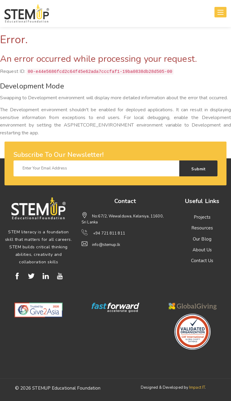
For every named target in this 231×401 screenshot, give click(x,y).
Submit (198, 169)
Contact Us (202, 261)
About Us (202, 250)
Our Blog (202, 239)
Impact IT (197, 387)
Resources (202, 228)
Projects (202, 217)
